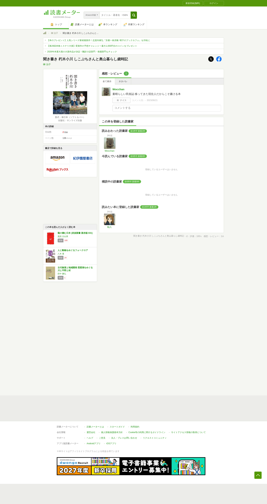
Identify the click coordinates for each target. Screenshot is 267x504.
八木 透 (61, 254)
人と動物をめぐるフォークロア (73, 250)
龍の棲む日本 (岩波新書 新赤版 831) (75, 233)
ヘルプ (90, 438)
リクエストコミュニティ (155, 438)
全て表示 (107, 81)
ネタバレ (123, 81)
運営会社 (91, 432)
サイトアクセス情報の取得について (188, 432)
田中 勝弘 (62, 274)
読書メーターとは (95, 427)
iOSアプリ (111, 443)
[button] (134, 15)
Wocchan (118, 89)
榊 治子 (54, 33)
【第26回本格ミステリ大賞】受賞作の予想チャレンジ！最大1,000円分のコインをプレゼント (92, 46)
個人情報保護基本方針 (112, 432)
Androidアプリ (94, 443)
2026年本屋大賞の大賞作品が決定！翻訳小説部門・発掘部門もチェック (82, 51)
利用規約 (135, 427)
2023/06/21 (152, 100)
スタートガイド (117, 427)
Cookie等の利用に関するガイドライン (146, 432)
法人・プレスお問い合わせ (124, 438)
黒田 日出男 (63, 236)
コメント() (137, 100)
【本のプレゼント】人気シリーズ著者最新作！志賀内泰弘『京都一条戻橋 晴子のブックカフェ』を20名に (98, 40)
